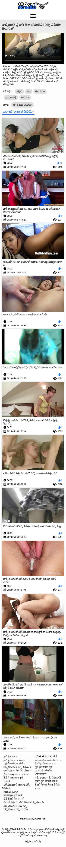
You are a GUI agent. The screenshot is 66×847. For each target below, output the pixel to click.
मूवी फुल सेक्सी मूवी (43, 767)
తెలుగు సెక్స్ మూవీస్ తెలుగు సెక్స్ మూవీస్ (24, 802)
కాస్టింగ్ (19, 91)
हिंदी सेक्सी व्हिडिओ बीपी (46, 756)
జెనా (29, 91)
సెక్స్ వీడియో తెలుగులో (22, 105)
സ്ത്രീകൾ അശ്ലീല (14, 763)
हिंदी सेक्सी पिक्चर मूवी (14, 798)
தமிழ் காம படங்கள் (14, 760)
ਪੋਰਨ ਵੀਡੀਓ (40, 774)
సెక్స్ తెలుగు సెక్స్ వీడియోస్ (48, 777)
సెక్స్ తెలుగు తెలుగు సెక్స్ (15, 805)
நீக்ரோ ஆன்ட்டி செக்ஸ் (16, 774)
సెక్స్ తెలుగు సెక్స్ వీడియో (16, 809)
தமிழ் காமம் (10, 756)
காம (37, 788)
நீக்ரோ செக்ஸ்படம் (45, 763)
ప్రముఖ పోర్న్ (11, 97)
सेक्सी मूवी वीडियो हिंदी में (46, 781)
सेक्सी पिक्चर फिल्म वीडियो (47, 784)
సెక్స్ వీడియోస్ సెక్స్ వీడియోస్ (18, 767)
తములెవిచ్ (40, 91)
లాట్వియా (25, 97)
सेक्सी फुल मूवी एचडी (13, 795)
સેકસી (7, 781)
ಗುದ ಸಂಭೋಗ (11, 791)
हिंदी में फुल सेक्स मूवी (13, 777)
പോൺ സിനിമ (43, 770)
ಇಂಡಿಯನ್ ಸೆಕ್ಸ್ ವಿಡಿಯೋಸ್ (17, 770)
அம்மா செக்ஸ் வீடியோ (48, 760)
